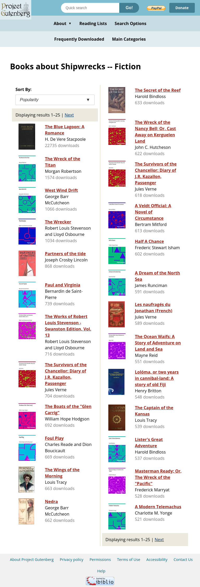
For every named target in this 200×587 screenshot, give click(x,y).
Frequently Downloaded (79, 39)
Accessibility (156, 559)
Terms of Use (128, 559)
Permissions (100, 559)
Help (101, 570)
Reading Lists (93, 23)
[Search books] (90, 8)
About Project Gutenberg (32, 559)
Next (69, 115)
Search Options (130, 23)
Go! (129, 7)
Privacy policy (72, 559)
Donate (182, 7)
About (63, 23)
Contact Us (183, 559)
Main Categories (129, 39)
